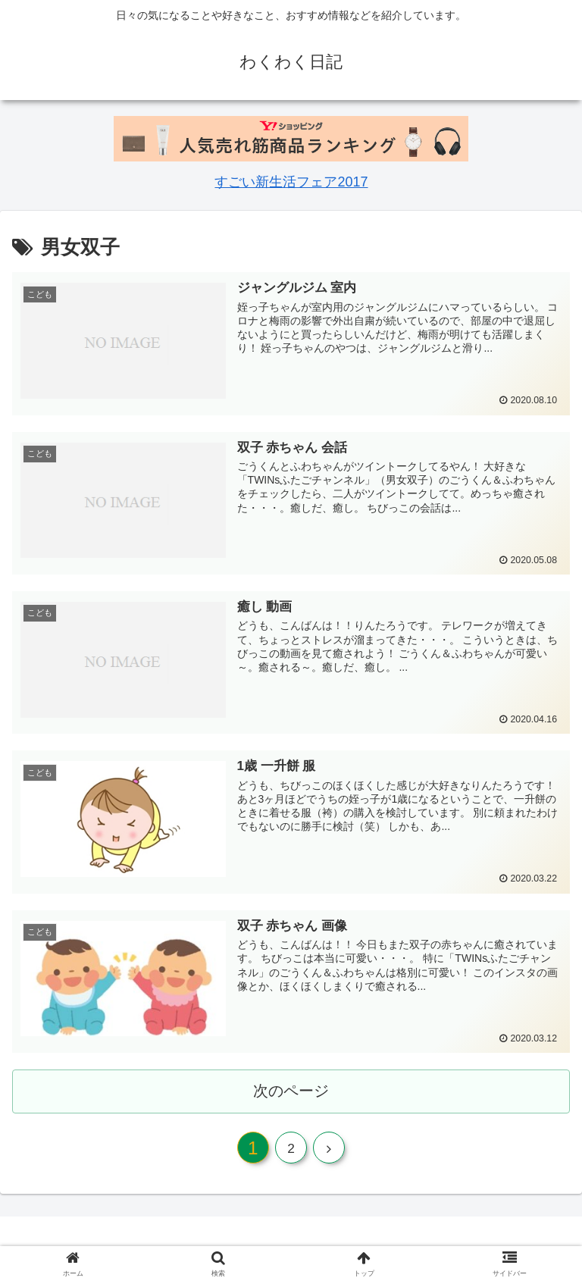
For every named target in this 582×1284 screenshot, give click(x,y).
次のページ (291, 1091)
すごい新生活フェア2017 (291, 181)
